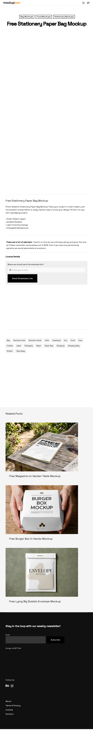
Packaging (29, 346)
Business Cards (35, 340)
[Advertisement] (49, 172)
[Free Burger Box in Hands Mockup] (46, 514)
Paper (38, 346)
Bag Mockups (26, 16)
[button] (88, 3)
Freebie (10, 346)
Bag (8, 340)
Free (80, 340)
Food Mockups (44, 16)
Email (8, 635)
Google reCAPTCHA (13, 648)
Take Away (20, 351)
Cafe (47, 340)
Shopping (60, 346)
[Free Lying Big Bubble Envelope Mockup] (46, 577)
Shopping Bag (73, 346)
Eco (65, 340)
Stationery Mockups (64, 16)
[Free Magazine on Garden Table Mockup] (46, 452)
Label (19, 346)
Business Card (19, 340)
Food (73, 340)
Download (57, 340)
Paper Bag (49, 346)
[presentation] (24, 654)
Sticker (10, 351)
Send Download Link (22, 278)
